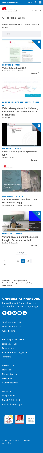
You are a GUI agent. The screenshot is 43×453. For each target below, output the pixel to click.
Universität (7, 365)
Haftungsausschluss (20, 280)
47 (18, 261)
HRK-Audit (30, 416)
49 (29, 261)
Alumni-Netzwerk (10, 382)
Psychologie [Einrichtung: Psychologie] (7, 233)
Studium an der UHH (11, 322)
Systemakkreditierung (8, 425)
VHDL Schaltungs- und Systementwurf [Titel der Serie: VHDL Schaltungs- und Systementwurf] (19, 153)
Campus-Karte (8, 395)
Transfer (6, 356)
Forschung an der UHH (12, 339)
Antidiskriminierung (11, 404)
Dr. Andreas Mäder (8, 158)
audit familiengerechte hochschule (8, 418)
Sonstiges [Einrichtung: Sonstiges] (6, 64)
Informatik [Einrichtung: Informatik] (7, 148)
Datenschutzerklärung (9, 283)
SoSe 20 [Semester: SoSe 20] (17, 64)
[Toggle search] (35, 2)
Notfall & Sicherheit (11, 400)
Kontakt (5, 391)
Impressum (6, 280)
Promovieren (8, 348)
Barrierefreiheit (7, 285)
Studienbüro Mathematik (24, 205)
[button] (29, 2)
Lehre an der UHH (10, 344)
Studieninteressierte (11, 326)
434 (6, 264)
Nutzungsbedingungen (28, 283)
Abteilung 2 (6, 117)
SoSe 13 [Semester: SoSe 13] (19, 233)
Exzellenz (6, 369)
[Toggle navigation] (40, 2)
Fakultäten (7, 378)
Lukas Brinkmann (17, 71)
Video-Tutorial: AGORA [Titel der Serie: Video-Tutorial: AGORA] (14, 68)
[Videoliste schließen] (36, 73)
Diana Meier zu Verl (8, 205)
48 (23, 261)
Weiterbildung (8, 331)
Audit (17, 416)
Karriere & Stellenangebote (14, 352)
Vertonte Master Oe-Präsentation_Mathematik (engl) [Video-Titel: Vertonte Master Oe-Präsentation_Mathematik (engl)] (20, 201)
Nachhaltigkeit (8, 374)
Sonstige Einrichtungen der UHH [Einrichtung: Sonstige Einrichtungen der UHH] (17, 102)
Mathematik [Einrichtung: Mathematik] (8, 196)
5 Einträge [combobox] (21, 253)
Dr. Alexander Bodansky (10, 243)
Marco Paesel (6, 71)
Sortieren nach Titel (11, 24)
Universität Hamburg (10, 2)
